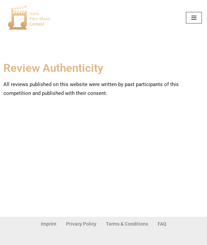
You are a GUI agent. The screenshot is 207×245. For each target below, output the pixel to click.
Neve (11, 237)
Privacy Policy (81, 224)
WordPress (63, 237)
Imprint (49, 224)
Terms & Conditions (127, 224)
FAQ (162, 224)
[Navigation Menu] (194, 17)
